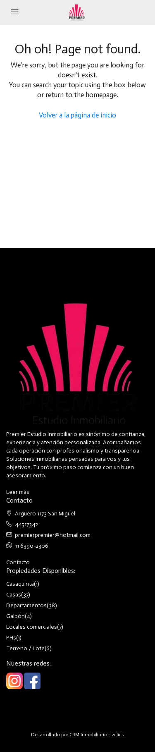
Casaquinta (20, 583)
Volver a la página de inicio (77, 115)
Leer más (17, 492)
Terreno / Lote (25, 648)
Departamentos (26, 605)
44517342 (26, 524)
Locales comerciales (31, 626)
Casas (13, 594)
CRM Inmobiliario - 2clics (96, 735)
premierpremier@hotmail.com (53, 535)
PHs (11, 637)
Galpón (15, 616)
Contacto (18, 562)
